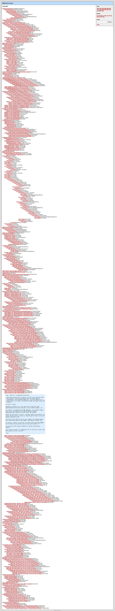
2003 (100, 9)
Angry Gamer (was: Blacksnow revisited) (11, 465)
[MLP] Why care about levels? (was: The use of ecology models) (17, 558)
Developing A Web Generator (9, 587)
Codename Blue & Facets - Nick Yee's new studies (13, 466)
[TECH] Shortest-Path (7, 120)
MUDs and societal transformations (10, 275)
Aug (111, 15)
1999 (105, 8)
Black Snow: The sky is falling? (9, 43)
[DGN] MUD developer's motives (9, 137)
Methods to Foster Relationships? (10, 108)
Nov (102, 16)
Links (98, 24)
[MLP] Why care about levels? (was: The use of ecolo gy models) (19, 566)
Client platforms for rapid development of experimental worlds (16, 311)
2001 (110, 8)
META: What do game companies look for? (12, 270)
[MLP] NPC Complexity (7, 254)
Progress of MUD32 (6, 350)
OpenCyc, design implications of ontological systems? (14, 91)
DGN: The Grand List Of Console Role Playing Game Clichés (16, 274)
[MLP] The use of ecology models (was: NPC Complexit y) (25, 335)
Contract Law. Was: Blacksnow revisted (11, 77)
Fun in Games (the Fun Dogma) (9, 602)
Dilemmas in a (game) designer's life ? (11, 291)
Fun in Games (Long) (7, 523)
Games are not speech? (7, 525)
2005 (105, 9)
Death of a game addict (7, 51)
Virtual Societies (6, 273)
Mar (101, 15)
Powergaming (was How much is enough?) (12, 594)
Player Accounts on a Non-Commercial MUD (12, 389)
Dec (104, 16)
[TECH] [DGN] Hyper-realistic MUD (10, 349)
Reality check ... (6, 283)
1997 (100, 8)
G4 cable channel (6, 245)
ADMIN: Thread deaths (7, 316)
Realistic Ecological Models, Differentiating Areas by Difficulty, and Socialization (20, 453)
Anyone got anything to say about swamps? (12, 22)
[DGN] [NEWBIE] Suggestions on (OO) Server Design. (14, 78)
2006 (107, 9)
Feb (99, 15)
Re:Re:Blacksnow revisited (8, 452)
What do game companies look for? (10, 227)
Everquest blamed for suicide (9, 48)
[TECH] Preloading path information (10, 519)
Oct (99, 16)
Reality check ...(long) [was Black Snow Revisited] (13, 23)
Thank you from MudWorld (8, 233)
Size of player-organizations (8, 582)
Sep (98, 16)
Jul (109, 15)
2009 (100, 10)
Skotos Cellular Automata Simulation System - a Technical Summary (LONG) (19, 605)
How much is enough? (7, 352)
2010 (103, 10)
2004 (103, 9)
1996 (98, 8)
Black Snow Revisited (7, 8)
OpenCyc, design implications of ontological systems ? (25, 100)
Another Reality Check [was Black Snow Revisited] (14, 128)
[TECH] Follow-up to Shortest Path (10, 521)
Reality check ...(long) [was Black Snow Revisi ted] (15, 24)
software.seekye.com (57, 610)
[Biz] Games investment (7, 306)
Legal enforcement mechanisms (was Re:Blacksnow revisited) (16, 307)
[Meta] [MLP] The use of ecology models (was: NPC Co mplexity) (17, 583)
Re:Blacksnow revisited (7, 234)
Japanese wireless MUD (7, 351)
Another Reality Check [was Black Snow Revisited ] (18, 134)
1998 (103, 8)
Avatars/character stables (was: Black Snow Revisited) (14, 348)
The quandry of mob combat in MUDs (10, 544)
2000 (107, 8)
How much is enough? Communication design (13, 532)
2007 (110, 9)
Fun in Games (5, 155)
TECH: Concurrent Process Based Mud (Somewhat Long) (15, 382)
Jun (107, 15)
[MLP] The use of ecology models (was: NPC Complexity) (15, 325)
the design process (6, 74)
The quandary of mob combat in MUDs (11, 585)
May (105, 15)
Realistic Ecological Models (8, 574)
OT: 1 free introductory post (8, 310)
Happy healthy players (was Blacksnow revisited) (13, 319)
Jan (98, 15)
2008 (98, 10)
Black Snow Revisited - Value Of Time (11, 152)
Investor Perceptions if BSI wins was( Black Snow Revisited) (16, 71)
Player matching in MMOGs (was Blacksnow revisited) (14, 318)
